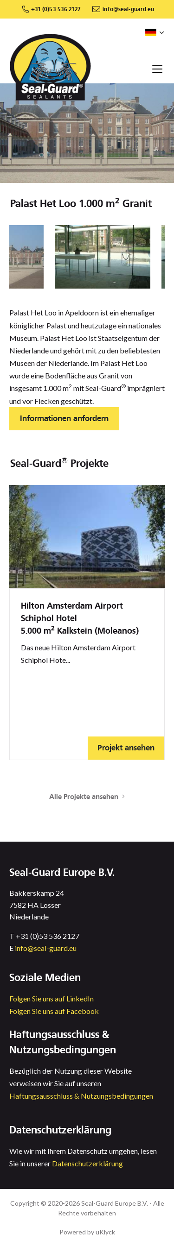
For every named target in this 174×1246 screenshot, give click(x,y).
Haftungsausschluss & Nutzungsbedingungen (81, 1095)
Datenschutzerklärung (87, 1163)
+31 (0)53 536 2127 (56, 9)
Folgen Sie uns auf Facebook (54, 1011)
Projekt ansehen (126, 748)
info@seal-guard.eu (128, 9)
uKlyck (105, 1232)
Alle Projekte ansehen (87, 797)
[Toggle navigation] (157, 68)
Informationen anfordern (64, 418)
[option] (102, 257)
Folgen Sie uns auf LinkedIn (51, 998)
